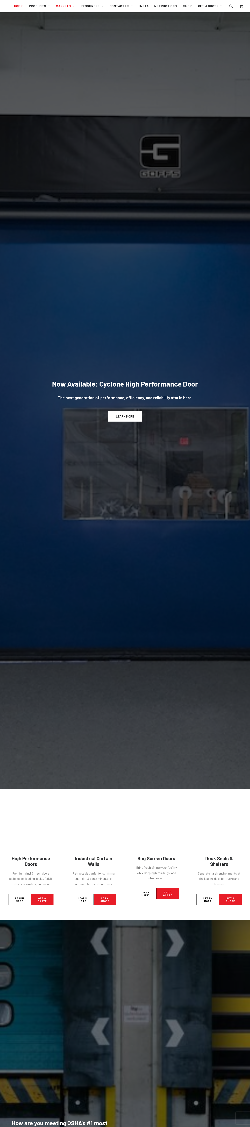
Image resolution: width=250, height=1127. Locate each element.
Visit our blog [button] (125, 623)
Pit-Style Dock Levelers (91, 1050)
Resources (92, 6)
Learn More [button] (125, 72)
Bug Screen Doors (156, 171)
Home (18, 6)
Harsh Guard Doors (88, 922)
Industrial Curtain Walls (93, 174)
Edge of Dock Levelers (90, 1044)
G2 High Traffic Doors (89, 906)
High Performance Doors (31, 174)
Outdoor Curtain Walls (90, 982)
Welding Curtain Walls (90, 998)
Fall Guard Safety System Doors (96, 1078)
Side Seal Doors (86, 943)
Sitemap (138, 918)
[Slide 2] (123, 699)
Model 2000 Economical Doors (95, 927)
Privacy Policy (141, 913)
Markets (65, 6)
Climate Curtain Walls (90, 977)
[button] (233, 6)
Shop (187, 6)
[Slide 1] (118, 699)
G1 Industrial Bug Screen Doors (96, 911)
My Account (140, 903)
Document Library (144, 892)
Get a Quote (210, 6)
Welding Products (87, 1083)
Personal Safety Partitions (93, 1072)
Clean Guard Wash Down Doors (95, 917)
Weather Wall (84, 1026)
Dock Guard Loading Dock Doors (96, 938)
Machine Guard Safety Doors (94, 933)
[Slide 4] (132, 699)
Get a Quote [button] (42, 212)
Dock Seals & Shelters (219, 174)
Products (39, 6)
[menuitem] (18, 6)
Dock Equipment (64, 511)
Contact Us (121, 6)
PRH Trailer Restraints (90, 1055)
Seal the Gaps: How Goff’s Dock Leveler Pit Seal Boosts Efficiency (44, 560)
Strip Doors (83, 948)
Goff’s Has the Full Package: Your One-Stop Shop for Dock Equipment (124, 560)
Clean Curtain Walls (88, 972)
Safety (225, 516)
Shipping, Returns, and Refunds (153, 908)
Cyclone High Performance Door (96, 901)
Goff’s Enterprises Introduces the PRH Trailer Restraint (200, 565)
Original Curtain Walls (89, 966)
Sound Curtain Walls (89, 987)
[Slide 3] (127, 699)
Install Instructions (158, 6)
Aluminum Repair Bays (90, 1003)
